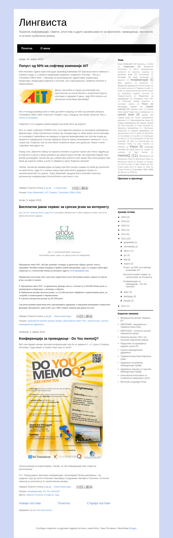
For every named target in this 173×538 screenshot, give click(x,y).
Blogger (133, 528)
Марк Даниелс (125, 83)
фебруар (128, 296)
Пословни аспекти (125, 88)
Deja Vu (123, 139)
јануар (127, 300)
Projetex (53, 192)
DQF (132, 141)
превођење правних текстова (135, 93)
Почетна (26, 48)
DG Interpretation (136, 139)
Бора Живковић (35, 192)
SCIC (123, 164)
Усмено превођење (140, 130)
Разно (145, 104)
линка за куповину (28, 117)
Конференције (35, 491)
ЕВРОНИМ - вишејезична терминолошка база (133, 325)
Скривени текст (136, 109)
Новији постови (30, 503)
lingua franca (135, 150)
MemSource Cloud (125, 159)
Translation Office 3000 (69, 192)
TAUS (148, 167)
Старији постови (98, 503)
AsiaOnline (149, 133)
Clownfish (136, 136)
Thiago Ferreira (124, 170)
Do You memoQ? (51, 491)
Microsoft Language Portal (133, 382)
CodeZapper (148, 136)
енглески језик (125, 74)
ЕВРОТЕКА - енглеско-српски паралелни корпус (135, 332)
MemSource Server (125, 162)
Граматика (128, 66)
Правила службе (143, 88)
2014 (124, 234)
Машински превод (126, 85)
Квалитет (121, 80)
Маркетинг (144, 83)
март (126, 292)
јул (125, 255)
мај (126, 259)
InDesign (121, 147)
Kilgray (134, 146)
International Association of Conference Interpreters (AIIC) (135, 376)
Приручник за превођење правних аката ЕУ (133, 344)
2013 (124, 238)
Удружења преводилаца (128, 128)
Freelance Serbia (125, 144)
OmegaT (140, 162)
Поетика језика (144, 86)
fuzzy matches (143, 144)
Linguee (147, 150)
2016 (124, 225)
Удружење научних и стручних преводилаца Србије (135, 370)
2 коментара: (61, 188)
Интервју (122, 77)
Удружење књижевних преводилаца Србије (131, 364)
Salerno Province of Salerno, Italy (43, 495)
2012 (124, 306)
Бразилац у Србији (145, 64)
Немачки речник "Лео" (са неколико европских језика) (134, 338)
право (120, 91)
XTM (132, 172)
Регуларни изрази (127, 106)
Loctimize (121, 152)
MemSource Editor (143, 159)
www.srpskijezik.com (79, 270)
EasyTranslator (144, 141)
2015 (124, 230)
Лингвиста (43, 22)
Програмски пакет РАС (74, 321)
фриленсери (123, 133)
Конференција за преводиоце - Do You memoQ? (59, 338)
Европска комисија (140, 72)
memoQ (124, 155)
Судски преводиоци (127, 123)
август (127, 251)
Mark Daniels (140, 152)
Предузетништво (124, 96)
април (127, 263)
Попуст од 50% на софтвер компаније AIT (53, 66)
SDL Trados (140, 164)
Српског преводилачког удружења (38, 212)
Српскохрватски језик (140, 120)
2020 (124, 217)
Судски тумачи (146, 123)
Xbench (124, 172)
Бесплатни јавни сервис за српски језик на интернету (64, 207)
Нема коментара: (63, 316)
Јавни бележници (141, 77)
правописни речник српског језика (45, 321)
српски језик (94, 321)
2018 (124, 221)
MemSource (144, 156)
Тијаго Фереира (143, 125)
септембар (129, 246)
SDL (130, 164)
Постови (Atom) (44, 510)
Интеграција (144, 74)
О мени (45, 48)
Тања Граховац (127, 125)
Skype (139, 167)
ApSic (139, 133)
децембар (129, 242)
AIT (46, 192)
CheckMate (124, 136)
